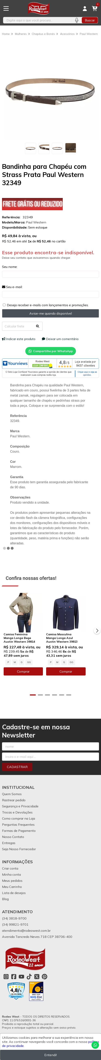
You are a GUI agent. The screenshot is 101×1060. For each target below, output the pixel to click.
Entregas (8, 842)
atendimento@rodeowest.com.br (26, 930)
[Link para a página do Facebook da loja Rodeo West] (14, 976)
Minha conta (11, 874)
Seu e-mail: (12, 287)
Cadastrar (17, 766)
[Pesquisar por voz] (76, 20)
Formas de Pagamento (19, 830)
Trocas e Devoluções (17, 811)
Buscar (90, 20)
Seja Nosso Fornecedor (19, 848)
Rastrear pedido (14, 799)
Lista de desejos (14, 892)
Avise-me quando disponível (50, 313)
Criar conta (10, 867)
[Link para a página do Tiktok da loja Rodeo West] (29, 976)
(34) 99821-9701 (15, 924)
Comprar (26, 677)
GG (29, 668)
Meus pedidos (12, 880)
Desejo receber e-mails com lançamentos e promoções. (48, 305)
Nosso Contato (13, 836)
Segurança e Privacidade (20, 805)
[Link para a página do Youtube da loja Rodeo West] (21, 976)
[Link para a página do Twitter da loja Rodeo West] (37, 976)
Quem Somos (12, 793)
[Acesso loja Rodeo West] (85, 9)
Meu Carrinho (12, 886)
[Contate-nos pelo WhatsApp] (95, 1045)
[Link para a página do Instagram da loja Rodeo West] (6, 976)
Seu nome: (9, 267)
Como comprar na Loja (18, 818)
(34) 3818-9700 (14, 917)
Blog (5, 898)
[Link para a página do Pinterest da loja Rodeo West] (44, 976)
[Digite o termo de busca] (37, 20)
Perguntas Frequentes (18, 824)
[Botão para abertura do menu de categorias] (6, 9)
